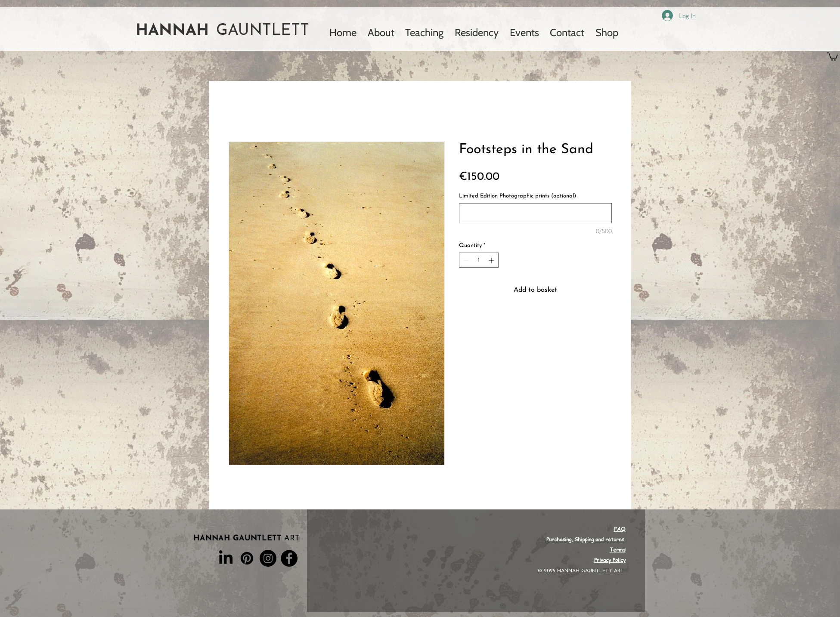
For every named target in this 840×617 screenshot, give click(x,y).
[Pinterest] (247, 558)
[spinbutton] (478, 260)
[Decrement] (465, 260)
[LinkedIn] (225, 558)
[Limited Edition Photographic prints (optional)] (535, 213)
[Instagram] (268, 558)
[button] (832, 56)
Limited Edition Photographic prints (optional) (517, 196)
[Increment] (492, 260)
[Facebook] (289, 558)
